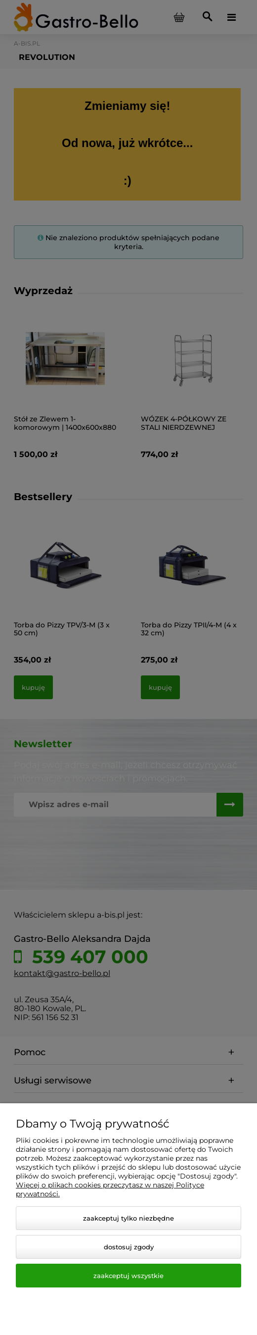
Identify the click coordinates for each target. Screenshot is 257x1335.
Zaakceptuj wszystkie (128, 1276)
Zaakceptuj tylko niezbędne (128, 1218)
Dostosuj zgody (129, 1247)
